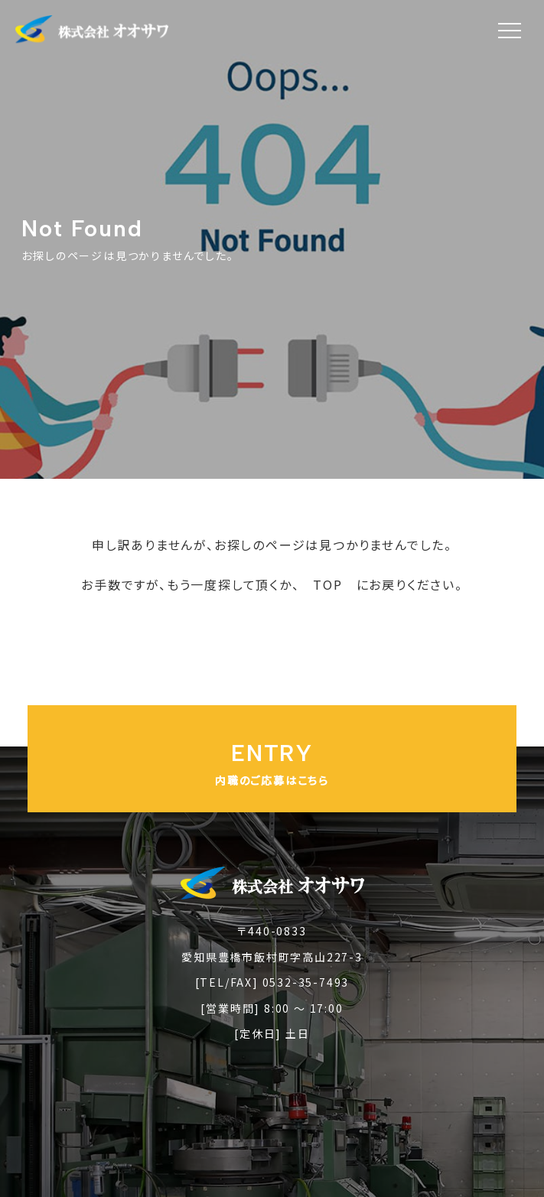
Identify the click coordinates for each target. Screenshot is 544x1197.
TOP (327, 584)
